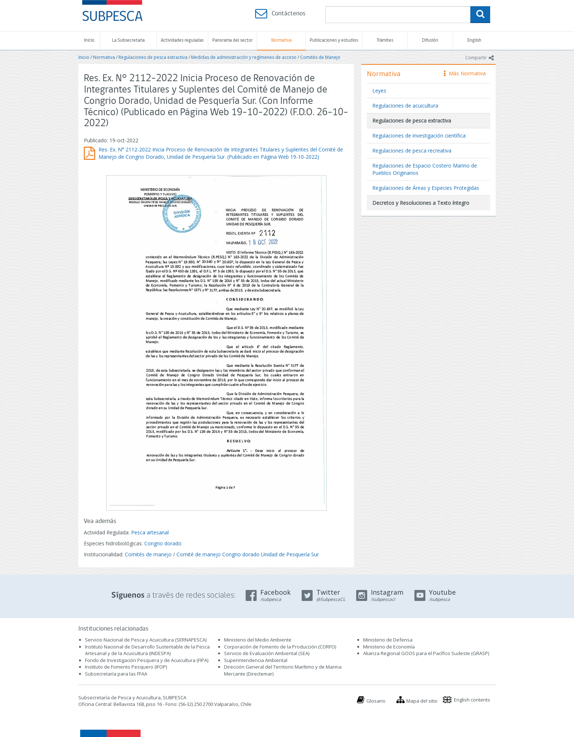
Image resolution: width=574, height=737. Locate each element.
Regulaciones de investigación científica (419, 135)
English (474, 40)
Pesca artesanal (150, 532)
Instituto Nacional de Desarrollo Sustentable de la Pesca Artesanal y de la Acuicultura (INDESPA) (147, 650)
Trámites (385, 40)
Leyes (379, 90)
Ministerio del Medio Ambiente (257, 639)
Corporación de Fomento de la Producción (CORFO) (280, 646)
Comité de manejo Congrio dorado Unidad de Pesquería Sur (247, 554)
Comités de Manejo (320, 57)
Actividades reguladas (182, 40)
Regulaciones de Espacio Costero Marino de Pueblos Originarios (424, 169)
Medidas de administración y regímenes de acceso (244, 57)
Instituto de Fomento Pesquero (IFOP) (126, 666)
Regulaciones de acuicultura (405, 105)
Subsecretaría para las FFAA (116, 673)
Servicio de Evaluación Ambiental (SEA (266, 653)
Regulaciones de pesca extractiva (153, 57)
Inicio (89, 40)
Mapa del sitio (421, 700)
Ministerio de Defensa (388, 639)
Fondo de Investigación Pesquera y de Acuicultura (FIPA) (146, 660)
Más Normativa (465, 73)
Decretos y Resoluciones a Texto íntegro (420, 202)
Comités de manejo (148, 554)
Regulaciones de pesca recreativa (411, 150)
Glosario (375, 700)
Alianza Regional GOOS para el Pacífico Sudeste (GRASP (425, 653)
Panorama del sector (232, 40)
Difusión (430, 40)
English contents (472, 699)
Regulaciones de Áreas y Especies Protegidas (425, 187)
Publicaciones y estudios (334, 40)
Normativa (281, 40)
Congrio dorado (163, 543)
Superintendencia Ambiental (255, 660)
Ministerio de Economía (389, 646)
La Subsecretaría (128, 40)
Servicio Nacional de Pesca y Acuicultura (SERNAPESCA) (145, 639)
